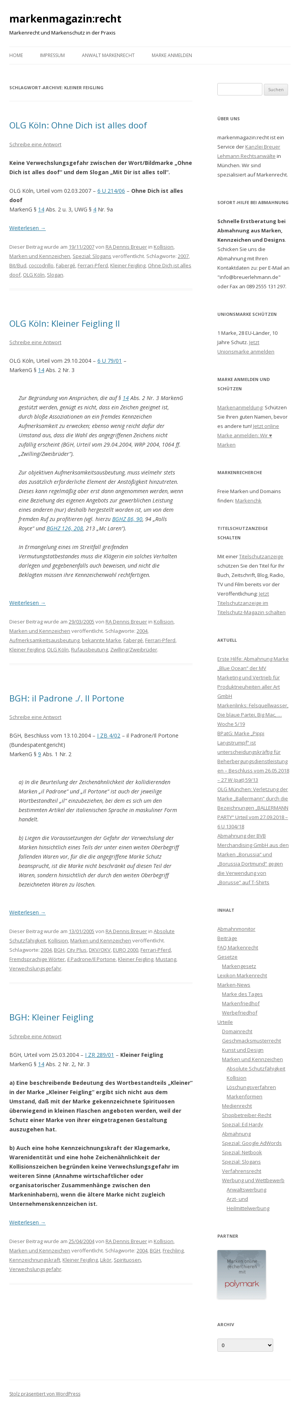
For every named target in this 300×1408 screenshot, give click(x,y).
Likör (105, 1259)
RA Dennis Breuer (126, 246)
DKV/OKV (100, 949)
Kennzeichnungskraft (34, 1259)
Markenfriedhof (241, 1003)
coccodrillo (41, 265)
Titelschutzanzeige (261, 556)
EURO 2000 (125, 949)
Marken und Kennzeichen (39, 256)
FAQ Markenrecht (237, 947)
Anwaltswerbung (246, 1189)
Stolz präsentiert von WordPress (44, 1394)
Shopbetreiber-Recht (246, 1115)
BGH (59, 949)
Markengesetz (239, 966)
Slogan (55, 274)
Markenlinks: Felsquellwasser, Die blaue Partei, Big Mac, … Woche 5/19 (252, 714)
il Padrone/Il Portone (91, 959)
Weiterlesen (27, 228)
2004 (142, 630)
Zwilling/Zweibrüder (133, 649)
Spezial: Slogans (92, 256)
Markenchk (248, 500)
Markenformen (244, 1096)
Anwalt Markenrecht (108, 55)
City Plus (77, 949)
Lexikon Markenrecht (242, 975)
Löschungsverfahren (251, 1087)
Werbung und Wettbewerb (253, 1180)
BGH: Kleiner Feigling (51, 1017)
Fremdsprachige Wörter (37, 959)
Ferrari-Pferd (93, 265)
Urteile (225, 1021)
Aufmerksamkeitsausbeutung (44, 640)
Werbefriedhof (239, 1012)
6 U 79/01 (109, 360)
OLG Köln (34, 274)
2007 (183, 256)
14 (41, 209)
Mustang (166, 959)
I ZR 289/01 (99, 1054)
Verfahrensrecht (241, 1170)
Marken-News (233, 984)
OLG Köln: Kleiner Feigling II (64, 323)
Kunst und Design (243, 1049)
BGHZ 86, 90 (127, 519)
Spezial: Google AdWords (252, 1143)
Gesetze (227, 956)
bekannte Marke (101, 640)
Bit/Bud (17, 265)
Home (16, 55)
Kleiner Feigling (128, 265)
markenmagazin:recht (65, 19)
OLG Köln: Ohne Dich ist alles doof (78, 125)
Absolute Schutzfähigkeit (256, 1068)
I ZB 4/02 (108, 735)
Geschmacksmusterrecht (251, 1040)
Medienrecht (237, 1105)
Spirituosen (127, 1259)
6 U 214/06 (111, 190)
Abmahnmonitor (236, 928)
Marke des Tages (242, 994)
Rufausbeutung (89, 649)
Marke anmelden (172, 55)
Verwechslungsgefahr (35, 968)
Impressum (52, 55)
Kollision (163, 246)
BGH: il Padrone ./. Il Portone (66, 698)
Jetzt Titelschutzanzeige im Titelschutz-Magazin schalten (251, 603)
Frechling (173, 1250)
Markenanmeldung (239, 407)
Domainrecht (237, 1031)
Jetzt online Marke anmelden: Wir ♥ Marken (248, 435)
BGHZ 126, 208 (65, 528)
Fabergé (65, 265)
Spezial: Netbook (242, 1152)
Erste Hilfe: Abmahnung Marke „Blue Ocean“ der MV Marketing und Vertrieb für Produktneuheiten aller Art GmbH (253, 677)
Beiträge (227, 938)
